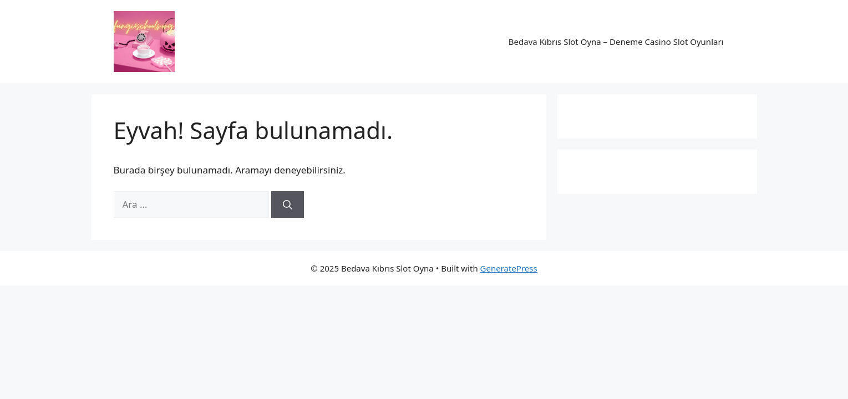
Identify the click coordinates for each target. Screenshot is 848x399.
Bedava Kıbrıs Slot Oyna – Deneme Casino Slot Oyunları (616, 41)
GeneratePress (508, 268)
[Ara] (287, 204)
